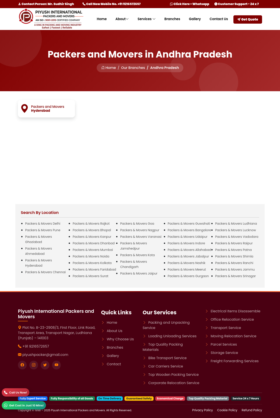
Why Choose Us (120, 339)
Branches (172, 19)
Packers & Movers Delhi (42, 223)
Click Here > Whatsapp (189, 4)
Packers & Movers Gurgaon (188, 276)
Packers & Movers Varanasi (140, 236)
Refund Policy (252, 410)
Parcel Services (224, 344)
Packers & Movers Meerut (187, 269)
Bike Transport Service (167, 357)
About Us (114, 330)
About (122, 19)
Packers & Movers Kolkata (92, 263)
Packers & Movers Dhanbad (94, 243)
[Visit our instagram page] (33, 365)
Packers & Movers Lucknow (235, 230)
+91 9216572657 (35, 346)
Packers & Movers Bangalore (189, 230)
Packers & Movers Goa (137, 223)
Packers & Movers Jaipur (138, 273)
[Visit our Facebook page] (22, 365)
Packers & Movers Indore (186, 243)
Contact (114, 364)
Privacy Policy (203, 410)
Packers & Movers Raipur (234, 243)
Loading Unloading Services (172, 336)
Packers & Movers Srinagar (235, 276)
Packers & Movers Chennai (45, 272)
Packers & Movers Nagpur (139, 230)
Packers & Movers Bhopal (92, 230)
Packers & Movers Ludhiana (236, 223)
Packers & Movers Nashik (186, 263)
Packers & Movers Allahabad (189, 250)
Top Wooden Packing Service (173, 374)
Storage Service (224, 352)
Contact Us (219, 19)
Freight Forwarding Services (235, 361)
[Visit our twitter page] (45, 365)
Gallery (195, 19)
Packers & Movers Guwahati (189, 223)
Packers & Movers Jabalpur (188, 256)
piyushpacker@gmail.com (45, 354)
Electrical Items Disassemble (235, 311)
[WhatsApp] (24, 405)
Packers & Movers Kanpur (92, 236)
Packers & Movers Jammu (235, 269)
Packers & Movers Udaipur (188, 236)
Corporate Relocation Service (173, 382)
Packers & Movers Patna (233, 250)
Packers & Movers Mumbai (93, 250)
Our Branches (133, 67)
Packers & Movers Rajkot (91, 223)
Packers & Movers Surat (90, 276)
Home (102, 19)
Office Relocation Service (232, 319)
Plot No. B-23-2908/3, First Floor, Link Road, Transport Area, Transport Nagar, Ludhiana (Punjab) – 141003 (56, 333)
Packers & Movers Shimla (234, 256)
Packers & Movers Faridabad (94, 269)
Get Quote (247, 19)
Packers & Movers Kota (137, 255)
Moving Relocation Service (233, 336)
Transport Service (226, 327)
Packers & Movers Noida (91, 256)
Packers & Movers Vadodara (236, 236)
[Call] (15, 392)
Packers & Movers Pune (42, 230)
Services (147, 19)
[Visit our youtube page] (56, 365)
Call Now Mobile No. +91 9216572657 (111, 4)
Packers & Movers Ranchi (234, 263)
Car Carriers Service (165, 366)
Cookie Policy (227, 410)
